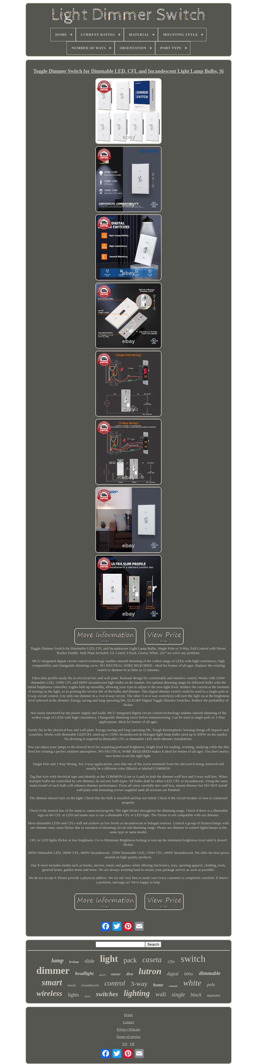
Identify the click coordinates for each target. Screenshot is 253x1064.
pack (130, 960)
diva (129, 974)
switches (107, 994)
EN (124, 1044)
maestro (214, 995)
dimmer (53, 970)
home (158, 985)
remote (173, 986)
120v (171, 962)
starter (116, 974)
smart (52, 982)
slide (89, 961)
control (114, 983)
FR (132, 1044)
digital (173, 973)
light (109, 959)
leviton (74, 962)
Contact (128, 1022)
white (192, 982)
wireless (49, 993)
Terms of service (128, 1036)
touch (72, 985)
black (196, 995)
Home (128, 1015)
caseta (152, 959)
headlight (84, 973)
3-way (139, 983)
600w (188, 974)
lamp (57, 960)
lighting (137, 993)
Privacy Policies (128, 1029)
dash (87, 996)
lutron (150, 971)
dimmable (210, 973)
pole (211, 984)
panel (102, 974)
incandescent (90, 985)
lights (73, 995)
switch (193, 958)
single (178, 994)
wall (160, 994)
